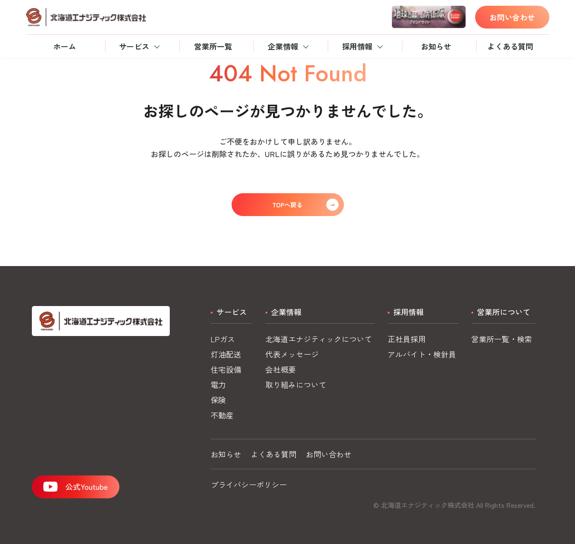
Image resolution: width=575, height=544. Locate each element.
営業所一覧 (213, 46)
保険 (218, 400)
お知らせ (436, 46)
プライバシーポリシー (249, 484)
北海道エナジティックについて (318, 339)
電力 (218, 384)
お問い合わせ (512, 17)
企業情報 (283, 46)
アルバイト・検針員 (422, 354)
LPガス (223, 339)
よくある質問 (510, 46)
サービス (134, 46)
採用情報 (357, 46)
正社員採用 (407, 339)
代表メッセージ (292, 354)
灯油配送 (226, 354)
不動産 (222, 415)
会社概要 (280, 369)
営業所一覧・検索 (501, 339)
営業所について (503, 311)
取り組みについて (295, 384)
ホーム (64, 46)
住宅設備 (226, 369)
